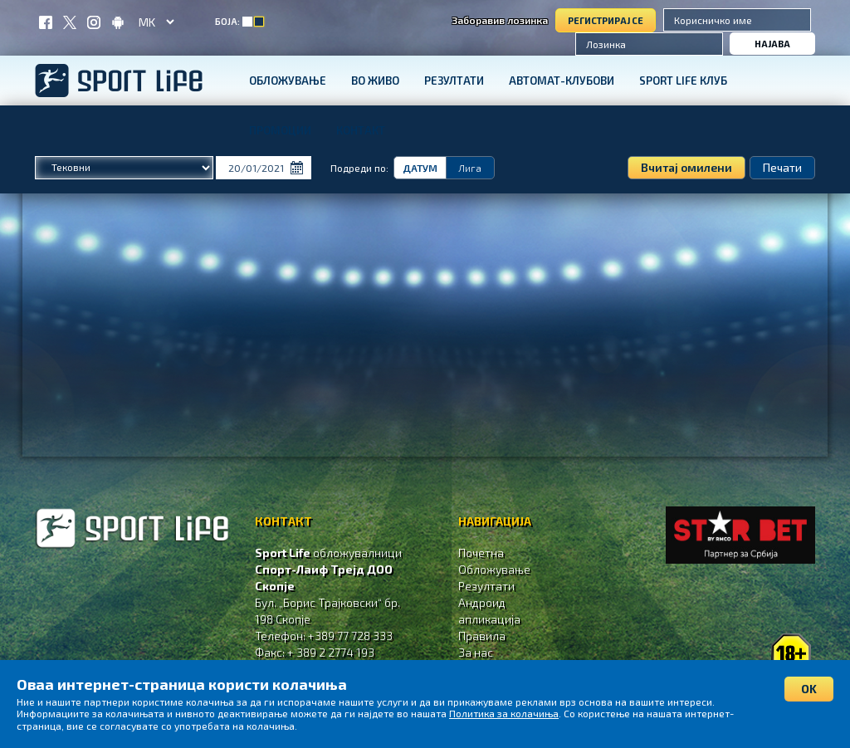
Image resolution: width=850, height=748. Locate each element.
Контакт (360, 130)
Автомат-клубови (561, 80)
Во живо (375, 80)
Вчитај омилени (686, 167)
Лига (469, 168)
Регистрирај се (605, 20)
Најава (772, 43)
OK (809, 689)
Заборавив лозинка (500, 20)
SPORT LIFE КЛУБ (683, 80)
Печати (782, 167)
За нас (475, 652)
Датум (420, 168)
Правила (482, 635)
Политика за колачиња (504, 713)
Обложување (287, 80)
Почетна (481, 552)
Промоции (280, 130)
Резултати (454, 80)
